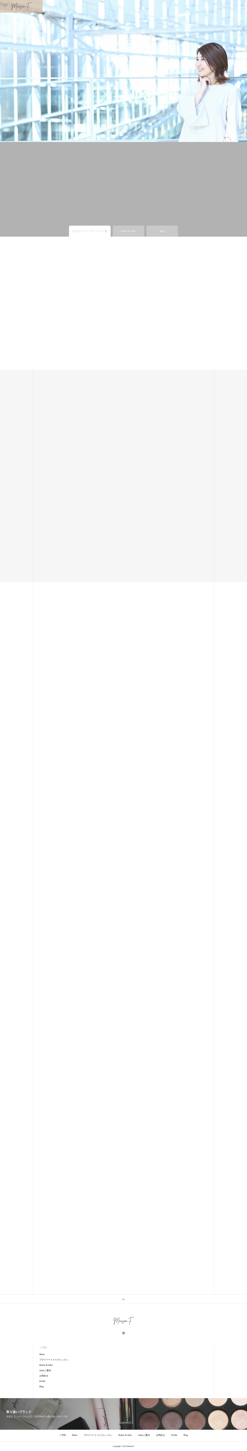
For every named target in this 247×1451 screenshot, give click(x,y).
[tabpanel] (123, 71)
